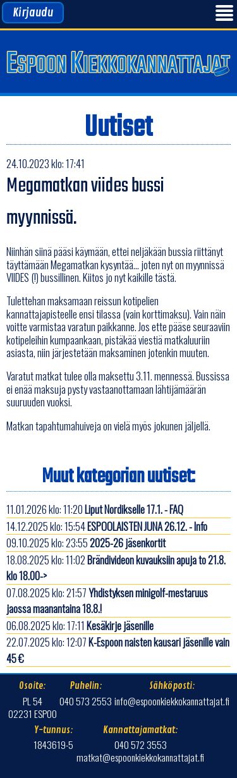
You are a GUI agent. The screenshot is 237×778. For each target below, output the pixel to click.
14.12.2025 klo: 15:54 (106, 526)
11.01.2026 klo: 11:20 (94, 509)
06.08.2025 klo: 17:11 (80, 625)
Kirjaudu (33, 12)
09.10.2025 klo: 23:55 (86, 542)
